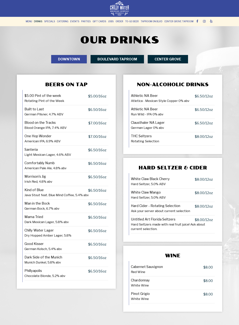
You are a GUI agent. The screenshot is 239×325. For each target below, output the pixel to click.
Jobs (111, 21)
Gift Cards (99, 21)
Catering (62, 21)
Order (119, 21)
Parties (86, 21)
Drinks (38, 21)
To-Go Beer (132, 21)
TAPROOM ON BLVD (151, 21)
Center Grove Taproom (178, 21)
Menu (29, 21)
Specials (49, 21)
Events (74, 21)
